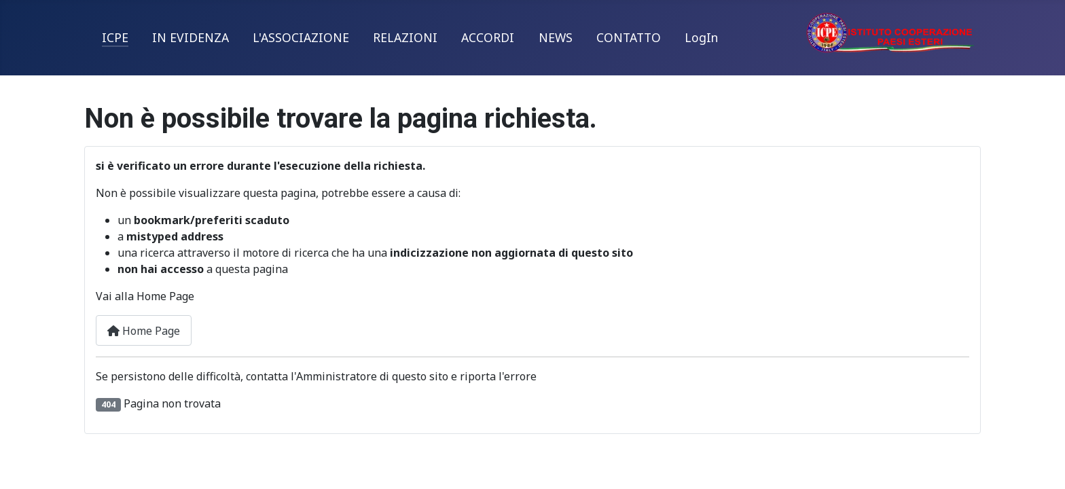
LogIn (701, 37)
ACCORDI (487, 37)
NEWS (556, 37)
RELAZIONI (405, 37)
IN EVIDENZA (190, 37)
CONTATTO (628, 37)
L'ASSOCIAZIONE (301, 37)
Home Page (143, 330)
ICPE (115, 37)
